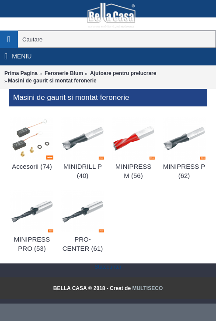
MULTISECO (147, 288)
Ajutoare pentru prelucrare (123, 73)
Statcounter (107, 267)
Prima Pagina (21, 73)
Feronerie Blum (64, 73)
